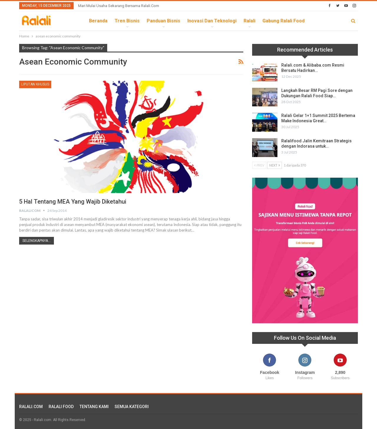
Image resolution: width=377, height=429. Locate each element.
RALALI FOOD (61, 406)
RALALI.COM (31, 406)
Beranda (98, 21)
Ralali (249, 21)
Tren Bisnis (127, 21)
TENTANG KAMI (94, 406)
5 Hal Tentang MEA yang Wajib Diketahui (73, 201)
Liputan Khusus (35, 84)
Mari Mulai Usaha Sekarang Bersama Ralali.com (118, 6)
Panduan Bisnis (163, 21)
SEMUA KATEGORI (132, 406)
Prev (259, 165)
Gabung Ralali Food (283, 21)
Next (274, 165)
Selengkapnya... (36, 241)
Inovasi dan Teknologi (212, 21)
